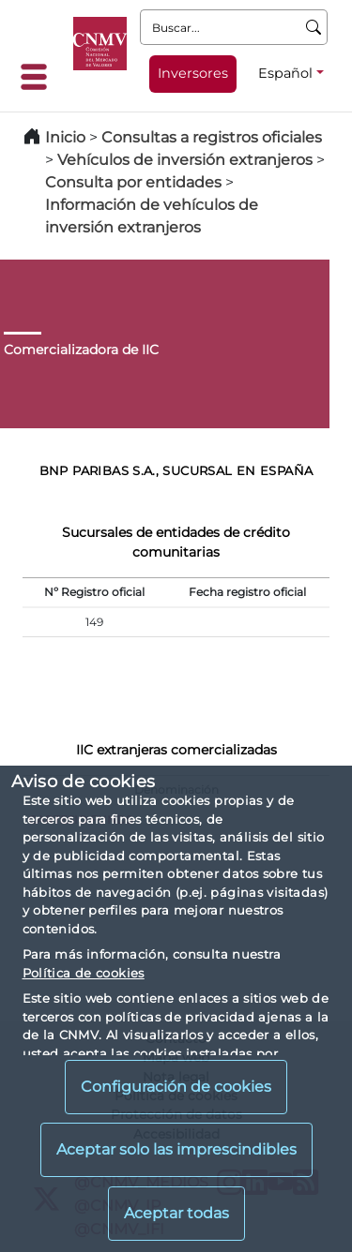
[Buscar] (314, 27)
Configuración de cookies (176, 1087)
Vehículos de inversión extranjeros (185, 160)
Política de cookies (84, 972)
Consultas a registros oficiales (211, 137)
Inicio (65, 137)
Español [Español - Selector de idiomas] (285, 73)
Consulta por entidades (133, 182)
